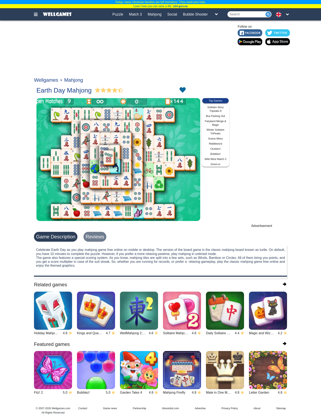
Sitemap (281, 408)
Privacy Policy (230, 408)
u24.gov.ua (180, 6)
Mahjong (155, 14)
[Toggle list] (216, 14)
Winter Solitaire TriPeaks (215, 131)
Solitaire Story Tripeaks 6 (215, 109)
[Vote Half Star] (120, 90)
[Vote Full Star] (98, 90)
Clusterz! (215, 148)
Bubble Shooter (195, 14)
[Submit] (268, 14)
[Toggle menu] (38, 14)
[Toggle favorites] (182, 90)
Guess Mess (215, 138)
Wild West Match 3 (215, 159)
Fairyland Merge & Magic (215, 123)
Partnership (139, 408)
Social (172, 14)
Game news (110, 408)
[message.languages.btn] (280, 14)
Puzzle (117, 14)
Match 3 (135, 14)
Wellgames (46, 80)
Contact (82, 408)
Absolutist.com (170, 408)
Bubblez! (215, 153)
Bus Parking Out (215, 116)
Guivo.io (215, 164)
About (256, 408)
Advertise (200, 408)
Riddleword (215, 143)
